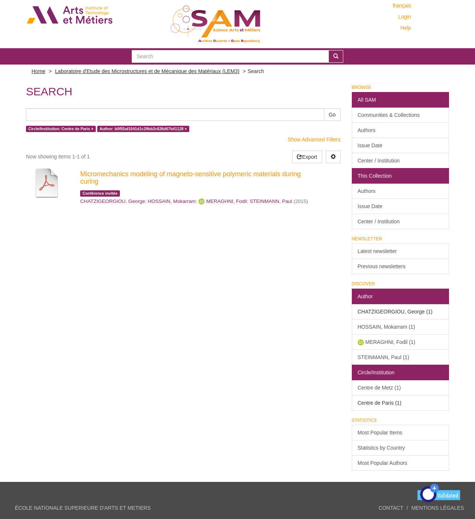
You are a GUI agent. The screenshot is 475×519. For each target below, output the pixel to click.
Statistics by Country (381, 448)
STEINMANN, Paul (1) (383, 357)
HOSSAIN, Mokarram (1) (386, 327)
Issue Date (370, 145)
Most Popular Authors (382, 463)
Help (405, 28)
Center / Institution (379, 161)
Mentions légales (437, 508)
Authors (367, 130)
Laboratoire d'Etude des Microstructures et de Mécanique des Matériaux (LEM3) (147, 71)
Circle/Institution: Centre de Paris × (60, 129)
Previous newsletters (382, 266)
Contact (391, 508)
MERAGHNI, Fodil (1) (391, 342)
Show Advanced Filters (314, 139)
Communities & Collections (389, 115)
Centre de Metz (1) (379, 388)
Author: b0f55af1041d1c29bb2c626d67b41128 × (143, 129)
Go (332, 115)
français (402, 6)
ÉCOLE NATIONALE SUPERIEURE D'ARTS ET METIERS (83, 508)
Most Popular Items (380, 433)
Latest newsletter (377, 251)
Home (38, 71)
